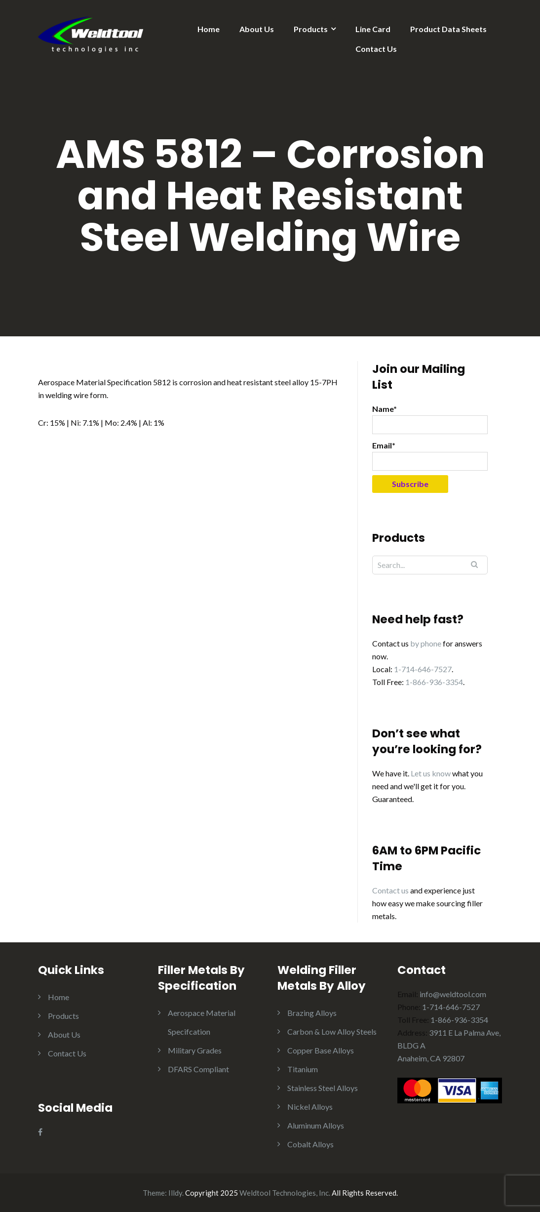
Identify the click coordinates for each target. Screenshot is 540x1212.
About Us (256, 29)
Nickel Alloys (310, 1106)
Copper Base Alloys (320, 1050)
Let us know (431, 773)
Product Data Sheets (448, 29)
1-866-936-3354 (434, 682)
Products (311, 29)
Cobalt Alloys (310, 1144)
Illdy (175, 1192)
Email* (430, 456)
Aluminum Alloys (315, 1125)
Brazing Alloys (312, 1012)
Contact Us (376, 48)
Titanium (302, 1069)
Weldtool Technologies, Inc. (284, 1192)
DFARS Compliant (198, 1069)
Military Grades (195, 1050)
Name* (430, 419)
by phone (425, 643)
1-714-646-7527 (423, 669)
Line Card (372, 29)
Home (208, 29)
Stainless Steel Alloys (322, 1087)
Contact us (390, 890)
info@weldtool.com (453, 994)
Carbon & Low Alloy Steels (332, 1031)
